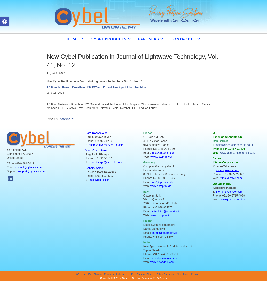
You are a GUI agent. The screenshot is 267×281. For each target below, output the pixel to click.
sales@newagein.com (165, 258)
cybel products (111, 39)
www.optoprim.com (161, 156)
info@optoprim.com (163, 152)
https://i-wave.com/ (231, 178)
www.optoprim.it (160, 215)
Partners (151, 39)
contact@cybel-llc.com (28, 167)
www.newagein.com (162, 262)
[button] (10, 178)
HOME (75, 39)
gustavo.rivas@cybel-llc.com (106, 144)
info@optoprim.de (162, 182)
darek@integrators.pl (164, 232)
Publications (66, 118)
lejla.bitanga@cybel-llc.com (105, 162)
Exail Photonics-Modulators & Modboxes (108, 274)
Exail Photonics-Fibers (142, 274)
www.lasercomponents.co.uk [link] (237, 152)
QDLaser (80, 274)
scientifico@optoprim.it (165, 211)
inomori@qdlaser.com (229, 191)
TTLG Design (160, 278)
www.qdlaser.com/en (232, 199)
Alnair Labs (182, 274)
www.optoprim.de (160, 186)
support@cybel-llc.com (31, 171)
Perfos (194, 274)
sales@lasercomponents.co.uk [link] (234, 144)
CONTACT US (185, 39)
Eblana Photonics (165, 274)
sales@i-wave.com (227, 170)
